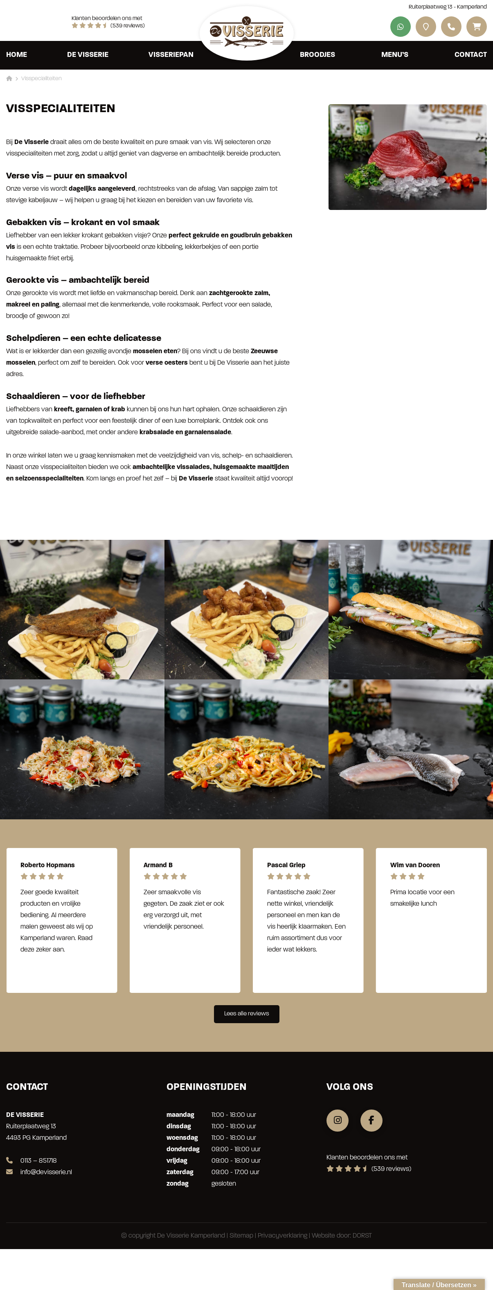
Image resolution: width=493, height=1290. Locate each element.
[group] (61, 920)
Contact (471, 55)
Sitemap (241, 1236)
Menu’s (394, 55)
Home (16, 55)
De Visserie (87, 55)
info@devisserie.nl (39, 1172)
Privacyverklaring (282, 1236)
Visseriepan (171, 55)
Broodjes (317, 55)
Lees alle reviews (246, 1014)
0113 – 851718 (31, 1161)
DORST (362, 1236)
